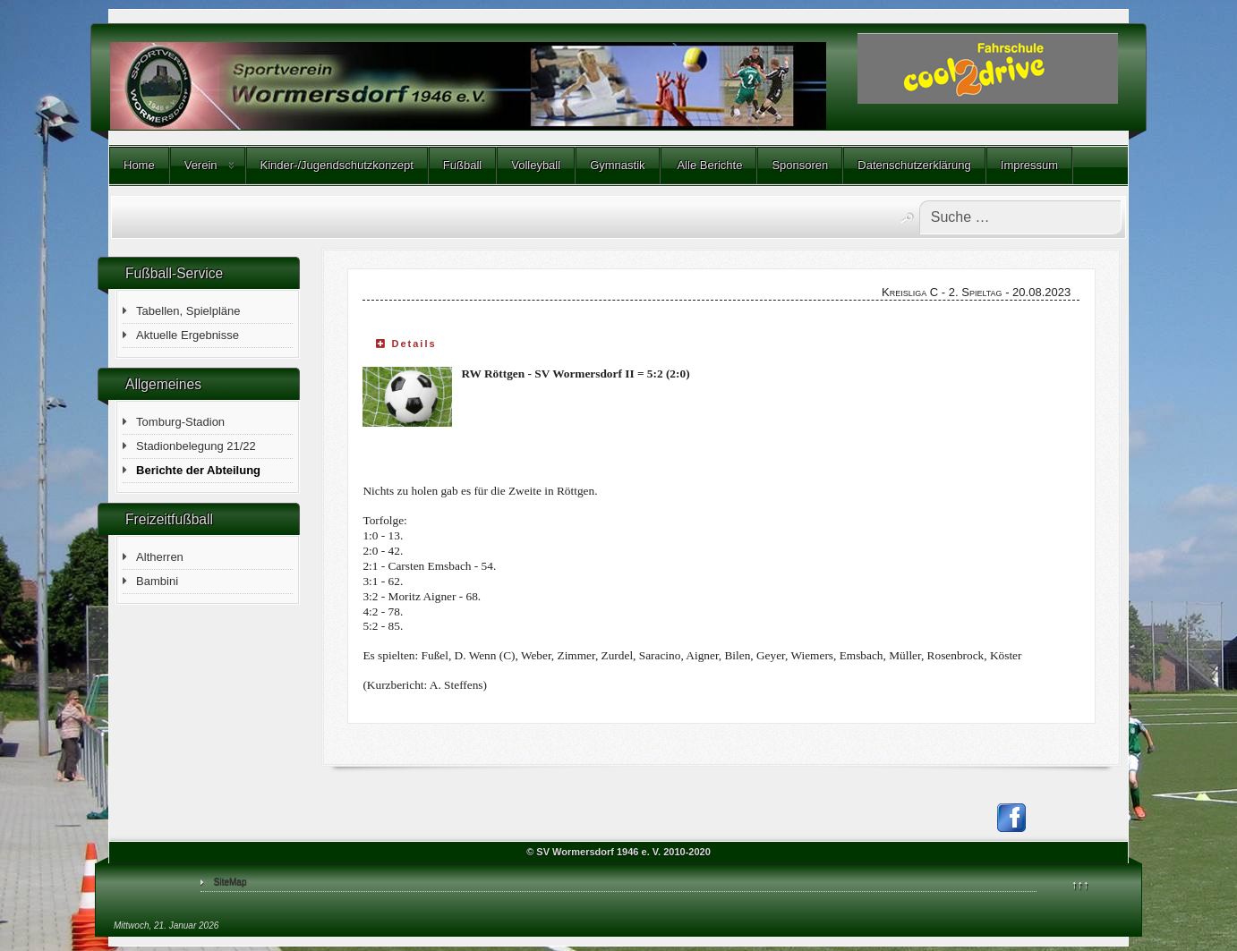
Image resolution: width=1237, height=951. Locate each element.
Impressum (1029, 165)
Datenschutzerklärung (913, 165)
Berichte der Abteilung (198, 470)
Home (139, 165)
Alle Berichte (709, 165)
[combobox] (1020, 217)
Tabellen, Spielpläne (188, 311)
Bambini (157, 581)
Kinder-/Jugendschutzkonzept (337, 165)
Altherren (159, 557)
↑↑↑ (1080, 884)
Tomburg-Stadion (180, 422)
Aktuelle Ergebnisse (187, 335)
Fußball (462, 165)
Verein (201, 165)
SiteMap (230, 882)
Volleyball (535, 165)
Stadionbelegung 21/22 (196, 446)
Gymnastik (617, 165)
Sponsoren (800, 165)
